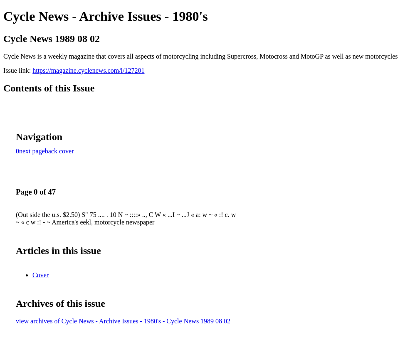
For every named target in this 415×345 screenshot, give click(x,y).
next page (32, 151)
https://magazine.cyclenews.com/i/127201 (88, 70)
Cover (40, 274)
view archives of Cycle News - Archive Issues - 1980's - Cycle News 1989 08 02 (123, 321)
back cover (59, 151)
